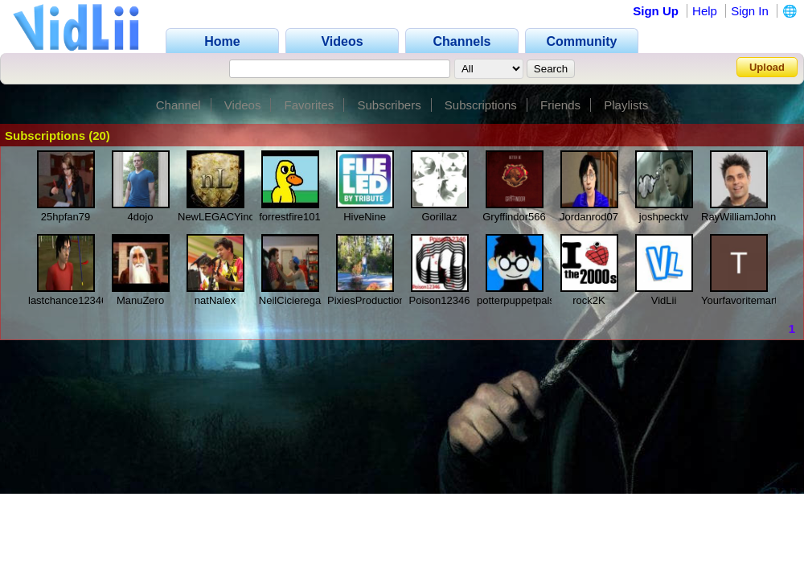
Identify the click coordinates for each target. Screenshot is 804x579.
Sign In (750, 11)
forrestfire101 (290, 217)
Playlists (626, 105)
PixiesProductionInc (373, 300)
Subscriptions (481, 105)
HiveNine (364, 217)
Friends (560, 105)
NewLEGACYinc (216, 217)
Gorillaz (439, 217)
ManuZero (140, 300)
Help (704, 11)
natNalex (215, 300)
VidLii (664, 300)
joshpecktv (663, 217)
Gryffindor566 (514, 217)
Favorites (309, 105)
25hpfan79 (65, 217)
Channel (178, 105)
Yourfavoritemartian (746, 300)
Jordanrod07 (589, 217)
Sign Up (656, 11)
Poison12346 (439, 300)
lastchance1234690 (73, 300)
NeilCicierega (290, 300)
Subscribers (388, 105)
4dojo (141, 217)
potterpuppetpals (516, 300)
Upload (767, 67)
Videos (242, 105)
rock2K (588, 300)
